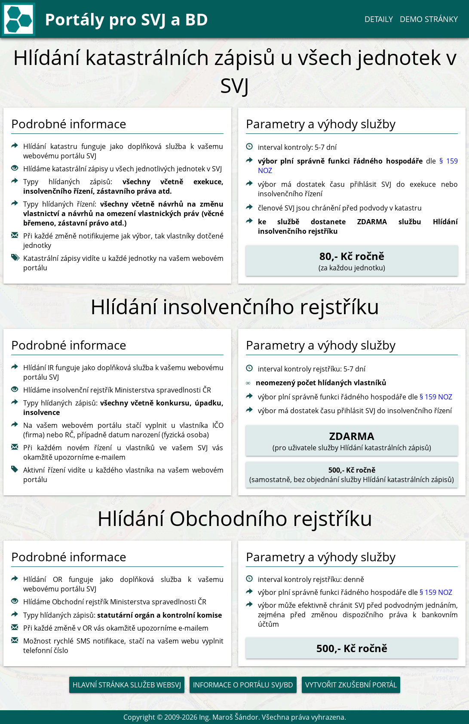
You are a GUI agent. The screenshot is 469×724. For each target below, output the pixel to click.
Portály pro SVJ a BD (126, 19)
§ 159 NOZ (436, 397)
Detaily (379, 19)
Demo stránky (429, 19)
